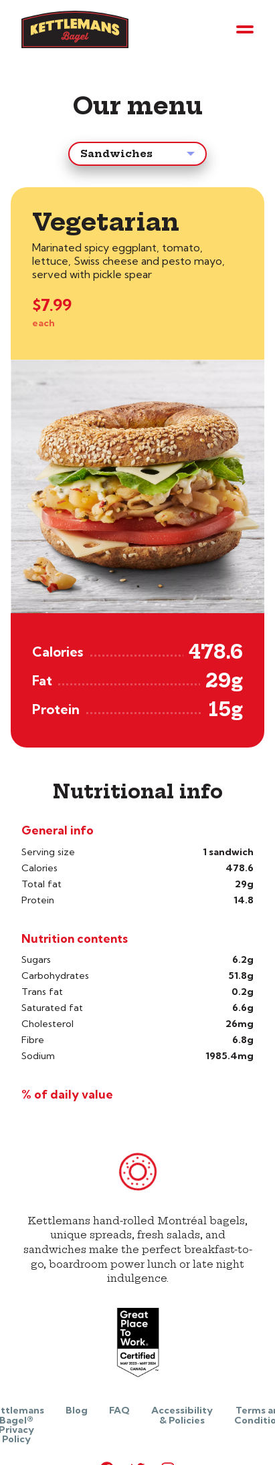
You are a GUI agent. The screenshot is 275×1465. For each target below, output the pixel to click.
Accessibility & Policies (182, 1415)
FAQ (119, 1410)
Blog (77, 1410)
